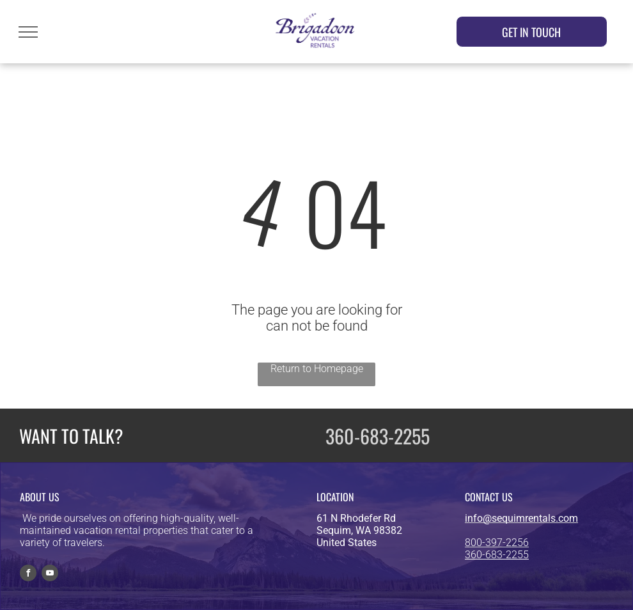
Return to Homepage (316, 369)
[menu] (28, 32)
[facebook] (28, 574)
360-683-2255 (377, 435)
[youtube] (50, 574)
